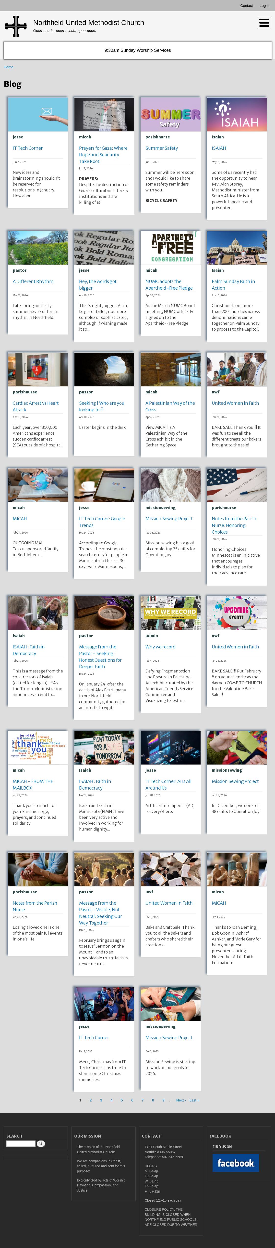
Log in (265, 6)
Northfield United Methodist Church (88, 23)
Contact (246, 6)
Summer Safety (161, 148)
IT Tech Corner (28, 148)
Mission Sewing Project (168, 519)
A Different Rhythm (33, 281)
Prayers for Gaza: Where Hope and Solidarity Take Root (103, 154)
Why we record (160, 647)
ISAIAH (219, 148)
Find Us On (222, 1147)
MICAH (20, 519)
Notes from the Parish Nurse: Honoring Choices (234, 525)
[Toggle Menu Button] (264, 23)
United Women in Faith (235, 403)
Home (8, 67)
